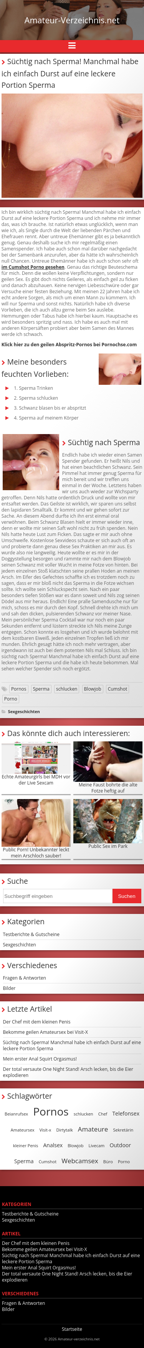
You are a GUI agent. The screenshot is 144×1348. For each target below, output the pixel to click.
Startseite (72, 1329)
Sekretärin (123, 1130)
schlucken (66, 689)
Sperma (41, 689)
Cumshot (117, 689)
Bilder (9, 988)
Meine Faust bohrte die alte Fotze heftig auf (107, 767)
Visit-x (45, 1130)
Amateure (93, 1129)
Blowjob (92, 689)
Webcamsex (79, 1160)
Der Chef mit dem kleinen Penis (37, 1022)
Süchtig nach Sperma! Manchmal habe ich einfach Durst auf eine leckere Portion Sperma (72, 1045)
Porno (10, 699)
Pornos (18, 689)
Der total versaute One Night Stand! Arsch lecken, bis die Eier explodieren (68, 1072)
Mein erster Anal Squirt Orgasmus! (40, 1059)
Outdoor (120, 1145)
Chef (103, 1114)
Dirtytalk (64, 1130)
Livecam (97, 1145)
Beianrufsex (16, 1114)
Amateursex (23, 1130)
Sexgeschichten (24, 711)
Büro (108, 1161)
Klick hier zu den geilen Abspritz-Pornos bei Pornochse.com (69, 344)
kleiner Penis (25, 1145)
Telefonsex (125, 1113)
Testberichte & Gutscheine (31, 934)
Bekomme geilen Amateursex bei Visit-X (45, 1032)
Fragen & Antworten (24, 978)
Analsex (53, 1145)
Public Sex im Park (107, 824)
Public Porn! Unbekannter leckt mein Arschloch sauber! (36, 829)
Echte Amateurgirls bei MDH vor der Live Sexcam (36, 763)
